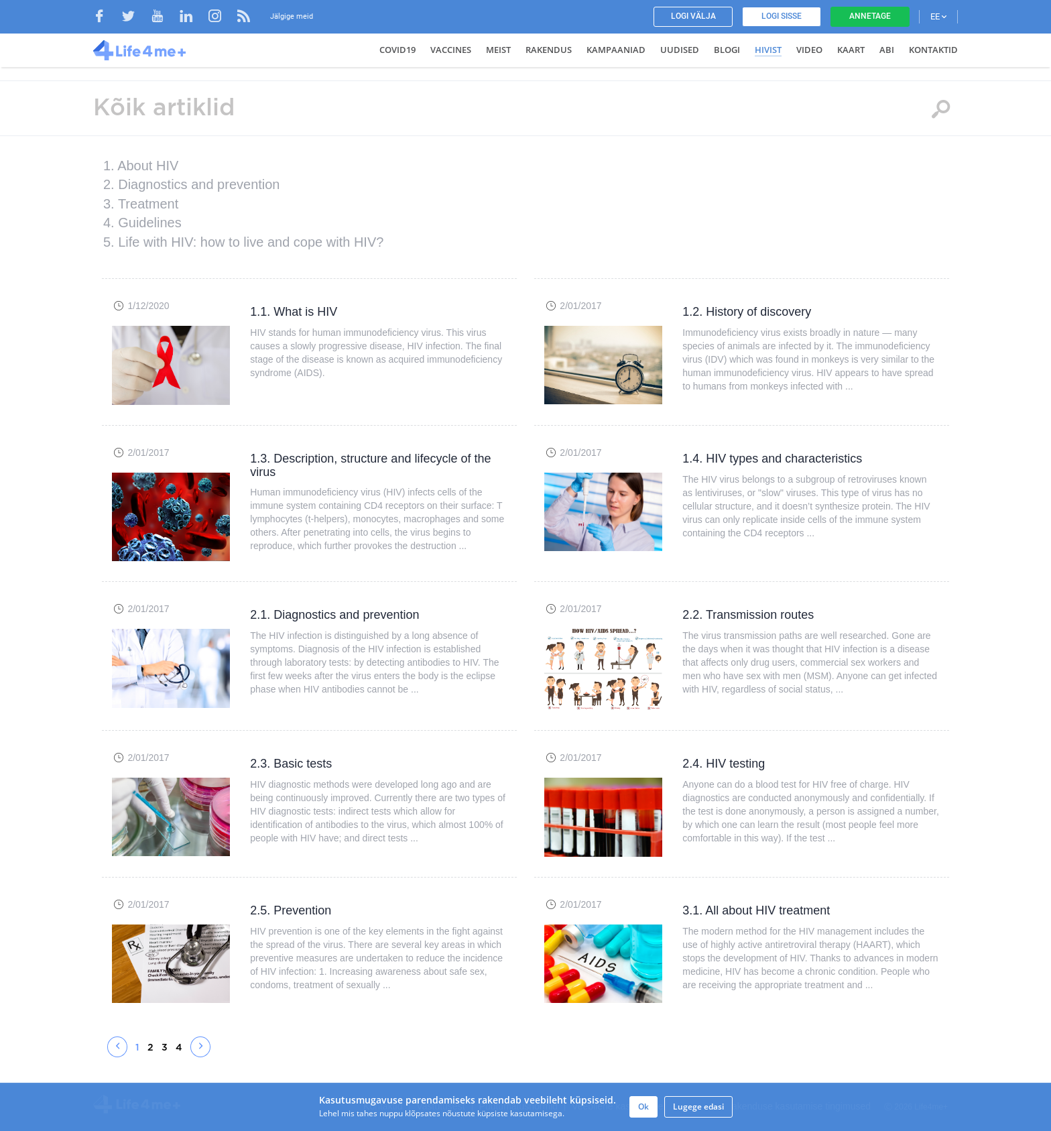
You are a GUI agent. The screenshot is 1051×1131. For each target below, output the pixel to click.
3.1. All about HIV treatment (756, 910)
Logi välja (693, 16)
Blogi (727, 50)
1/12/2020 (148, 305)
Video (809, 50)
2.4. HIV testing (723, 763)
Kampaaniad (615, 50)
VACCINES (450, 50)
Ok (643, 1106)
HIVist (768, 50)
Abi (886, 50)
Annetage (870, 16)
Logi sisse (781, 16)
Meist (498, 50)
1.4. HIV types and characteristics (772, 458)
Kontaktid (933, 50)
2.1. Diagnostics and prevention (334, 614)
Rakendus (549, 50)
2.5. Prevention (290, 910)
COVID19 (397, 50)
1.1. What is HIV (293, 311)
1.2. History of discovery (746, 311)
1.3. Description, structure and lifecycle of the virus (370, 465)
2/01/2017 (580, 305)
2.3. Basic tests (291, 763)
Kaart (851, 50)
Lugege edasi (698, 1106)
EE (938, 16)
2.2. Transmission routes (748, 614)
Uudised (679, 50)
